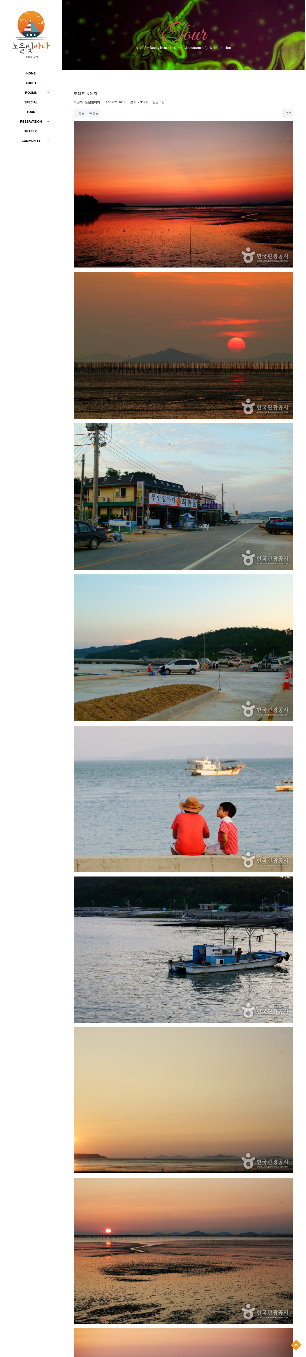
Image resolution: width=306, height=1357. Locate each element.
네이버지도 (235, 1272)
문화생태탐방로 (200, 1225)
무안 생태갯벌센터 (180, 1323)
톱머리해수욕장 (178, 1292)
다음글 (93, 113)
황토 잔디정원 (177, 1240)
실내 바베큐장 (199, 1240)
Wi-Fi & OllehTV (178, 1263)
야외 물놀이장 (177, 1248)
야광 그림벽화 (177, 1225)
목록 (288, 113)
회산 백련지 (205, 1300)
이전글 (80, 113)
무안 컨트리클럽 (178, 1315)
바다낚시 (189, 1256)
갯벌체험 (195, 1248)
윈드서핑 (173, 1256)
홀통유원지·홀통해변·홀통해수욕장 (190, 1232)
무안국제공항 (201, 1315)
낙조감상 (210, 1248)
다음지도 (253, 1272)
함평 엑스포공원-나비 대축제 (186, 1307)
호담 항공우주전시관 (181, 1300)
